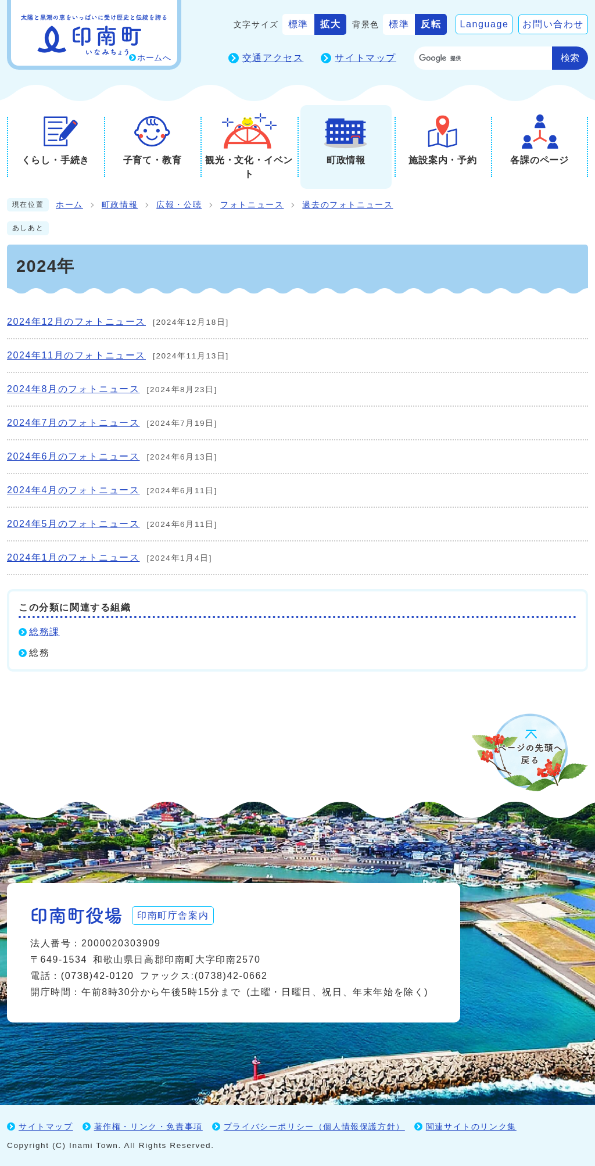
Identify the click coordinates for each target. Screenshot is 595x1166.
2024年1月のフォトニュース (73, 557)
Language (484, 24)
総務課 (44, 632)
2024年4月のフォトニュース (73, 490)
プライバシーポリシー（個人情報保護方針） (314, 1126)
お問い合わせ (553, 24)
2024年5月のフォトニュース (73, 524)
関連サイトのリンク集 (471, 1126)
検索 (570, 58)
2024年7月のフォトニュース (73, 423)
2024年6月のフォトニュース (73, 456)
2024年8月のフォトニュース (73, 389)
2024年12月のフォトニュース (76, 322)
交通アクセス (273, 58)
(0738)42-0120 (97, 976)
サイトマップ (365, 58)
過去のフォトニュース (347, 204)
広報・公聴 (179, 204)
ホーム (69, 204)
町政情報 (120, 204)
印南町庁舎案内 (173, 915)
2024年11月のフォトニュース (76, 355)
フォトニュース (252, 204)
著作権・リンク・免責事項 (148, 1126)
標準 (298, 24)
